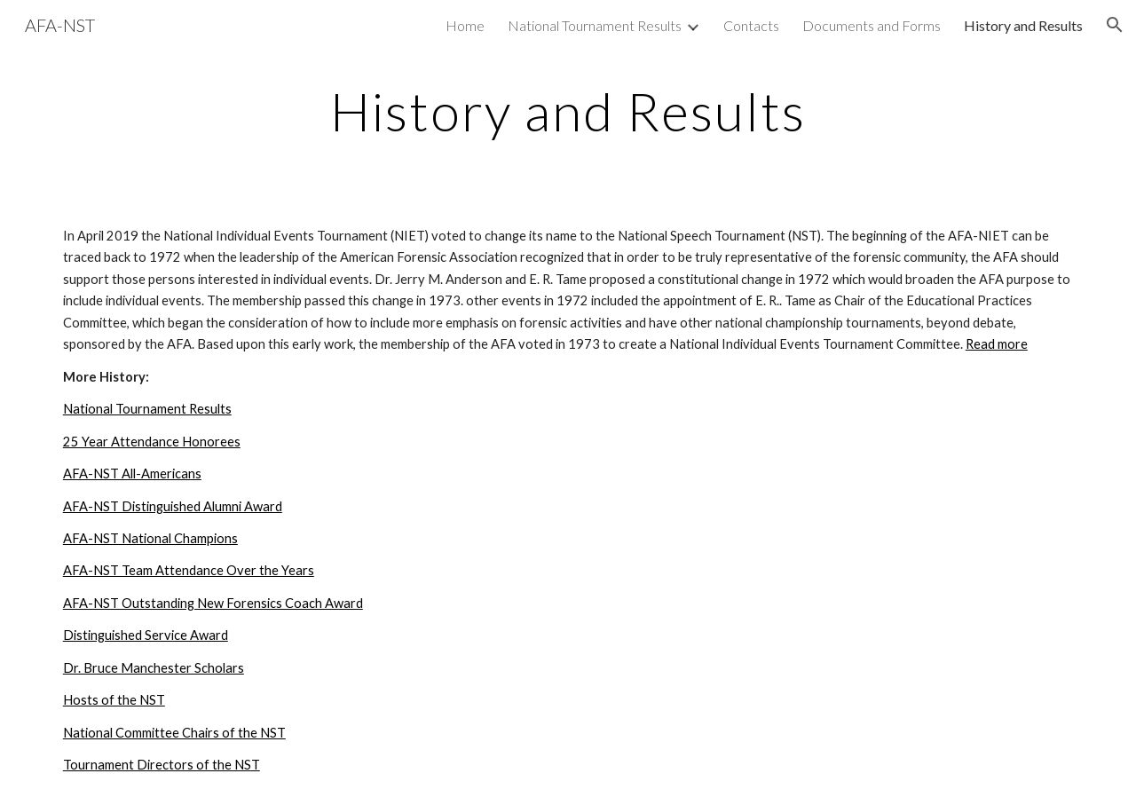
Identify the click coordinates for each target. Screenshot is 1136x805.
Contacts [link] (751, 25)
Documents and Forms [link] (871, 25)
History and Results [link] (1023, 25)
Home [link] (465, 25)
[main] (568, 111)
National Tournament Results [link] (595, 25)
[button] (1114, 25)
